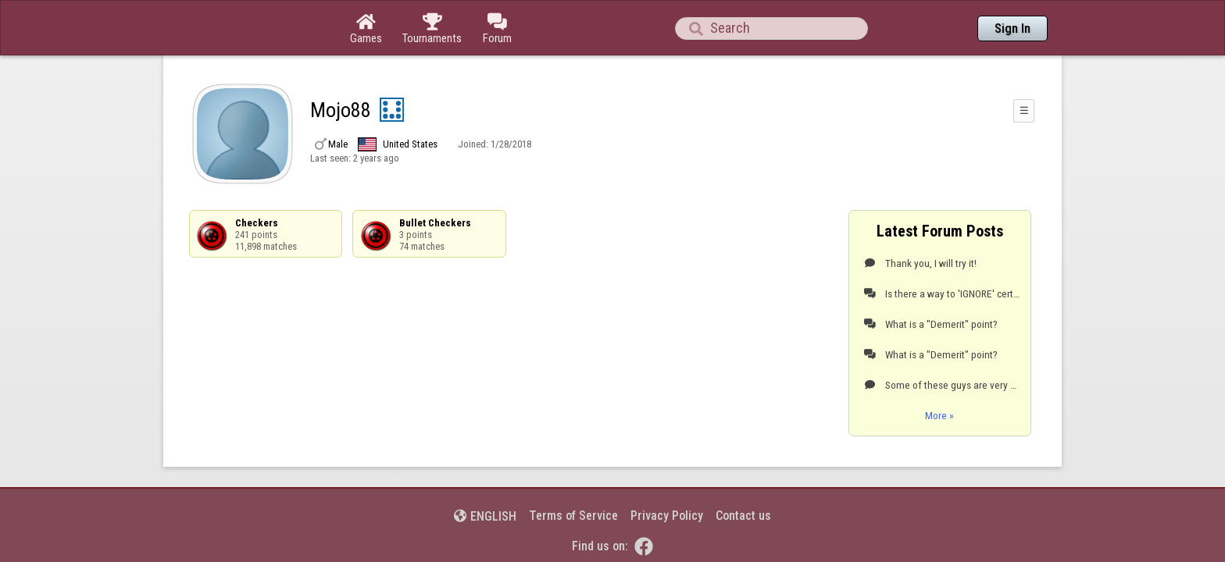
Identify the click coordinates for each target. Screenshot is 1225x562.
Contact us (743, 472)
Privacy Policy (666, 472)
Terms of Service (573, 472)
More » (939, 372)
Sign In (1012, 28)
